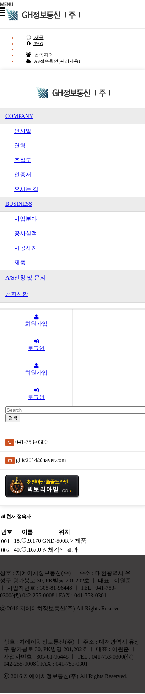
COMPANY (19, 116)
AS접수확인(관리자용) (53, 61)
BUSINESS (18, 204)
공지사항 (16, 294)
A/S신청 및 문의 (25, 278)
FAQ (34, 43)
